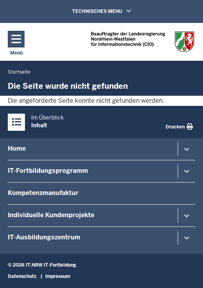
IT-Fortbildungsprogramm (48, 171)
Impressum (57, 276)
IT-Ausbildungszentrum (44, 237)
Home (17, 148)
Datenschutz (22, 276)
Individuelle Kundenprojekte (51, 215)
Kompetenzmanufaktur (43, 193)
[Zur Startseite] (142, 41)
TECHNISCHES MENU (113, 10)
